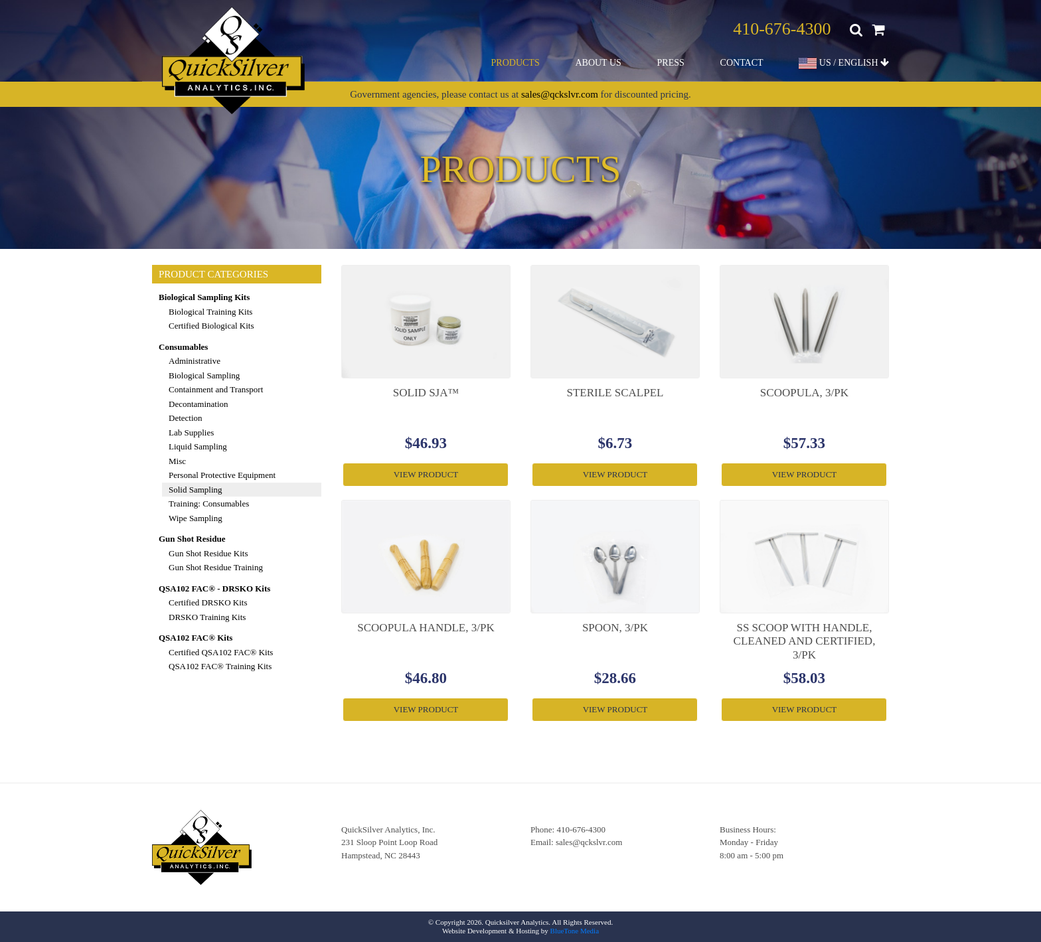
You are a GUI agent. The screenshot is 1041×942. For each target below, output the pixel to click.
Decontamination (198, 404)
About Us (598, 63)
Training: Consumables (209, 504)
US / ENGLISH (844, 63)
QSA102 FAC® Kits (195, 638)
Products (515, 63)
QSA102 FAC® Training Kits (220, 666)
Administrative (194, 361)
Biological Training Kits (210, 312)
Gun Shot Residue (192, 539)
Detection (185, 418)
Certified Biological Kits (211, 326)
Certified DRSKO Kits (208, 602)
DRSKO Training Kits (207, 617)
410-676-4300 (782, 29)
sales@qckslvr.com (559, 94)
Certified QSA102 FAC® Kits (221, 652)
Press (670, 63)
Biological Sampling (204, 375)
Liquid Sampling (198, 446)
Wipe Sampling (195, 518)
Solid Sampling (195, 490)
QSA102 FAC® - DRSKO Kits (214, 588)
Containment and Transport (216, 389)
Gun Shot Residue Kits (208, 553)
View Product (426, 474)
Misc (177, 461)
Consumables (183, 347)
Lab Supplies (191, 432)
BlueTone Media (574, 931)
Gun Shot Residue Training (216, 567)
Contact (741, 63)
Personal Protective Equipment (222, 475)
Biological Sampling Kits (204, 297)
